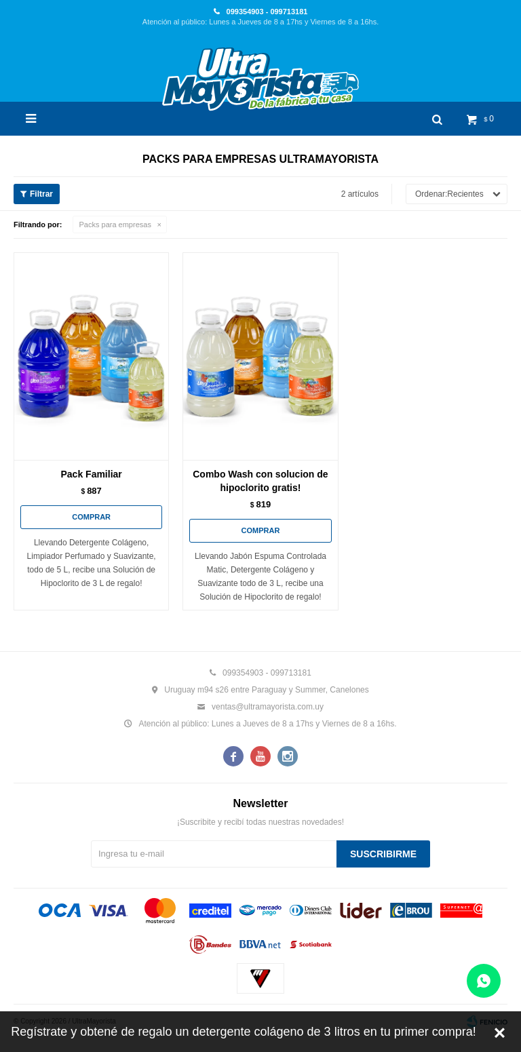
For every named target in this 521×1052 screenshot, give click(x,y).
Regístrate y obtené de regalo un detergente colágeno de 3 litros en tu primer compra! (243, 1031)
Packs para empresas (115, 224)
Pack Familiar (91, 474)
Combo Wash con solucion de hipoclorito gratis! (260, 481)
